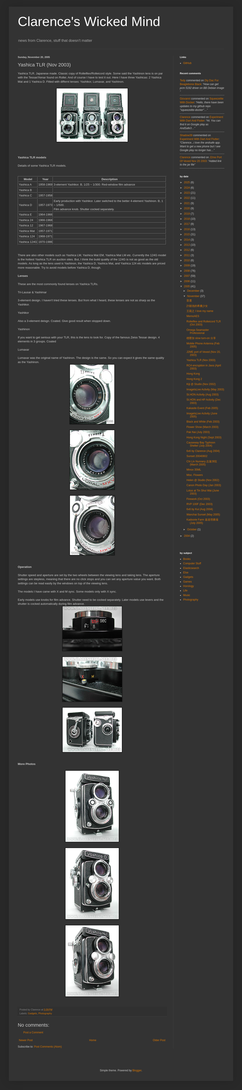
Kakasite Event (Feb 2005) (202, 408)
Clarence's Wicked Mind (89, 21)
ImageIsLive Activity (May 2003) (205, 389)
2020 (187, 208)
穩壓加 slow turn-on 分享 (201, 338)
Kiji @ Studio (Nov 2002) (201, 384)
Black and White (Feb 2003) (203, 421)
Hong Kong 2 (194, 379)
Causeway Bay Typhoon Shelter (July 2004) (200, 444)
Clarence (185, 117)
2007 (187, 275)
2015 (187, 234)
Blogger (136, 1070)
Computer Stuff (192, 563)
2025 (187, 182)
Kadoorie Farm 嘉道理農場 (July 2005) (202, 521)
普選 (189, 300)
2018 (187, 218)
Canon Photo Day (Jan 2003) (203, 485)
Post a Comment (33, 1032)
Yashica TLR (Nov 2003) (200, 360)
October (192, 529)
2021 (187, 203)
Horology (188, 586)
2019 (187, 213)
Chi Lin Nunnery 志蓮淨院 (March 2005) (201, 463)
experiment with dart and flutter (199, 139)
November (193, 296)
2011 (187, 255)
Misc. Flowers (194, 475)
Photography (45, 1013)
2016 (187, 229)
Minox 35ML (193, 469)
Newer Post (26, 1040)
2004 (187, 535)
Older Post (159, 1040)
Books (186, 559)
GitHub (187, 63)
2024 (187, 187)
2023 (187, 192)
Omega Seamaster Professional (197, 331)
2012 (187, 250)
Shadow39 (186, 135)
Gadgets (32, 1013)
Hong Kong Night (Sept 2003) (203, 437)
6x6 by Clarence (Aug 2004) (203, 451)
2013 (187, 244)
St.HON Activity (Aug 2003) (202, 394)
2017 (187, 224)
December (193, 290)
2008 (187, 270)
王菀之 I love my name (199, 311)
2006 (187, 281)
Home (92, 1040)
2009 (187, 265)
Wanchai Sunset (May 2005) (203, 514)
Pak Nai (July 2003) (198, 432)
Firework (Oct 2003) (198, 499)
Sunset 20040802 (196, 456)
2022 (187, 198)
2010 (187, 260)
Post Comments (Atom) (48, 1046)
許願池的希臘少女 (197, 305)
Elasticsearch (191, 568)
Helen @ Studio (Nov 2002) (202, 480)
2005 (187, 286)
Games (187, 581)
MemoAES (192, 316)
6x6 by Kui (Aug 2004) (199, 509)
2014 (187, 239)
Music (186, 595)
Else (185, 572)
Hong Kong (193, 373)
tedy (182, 80)
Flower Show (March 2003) (202, 427)
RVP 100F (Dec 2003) (199, 504)
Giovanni (185, 98)
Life (185, 590)
